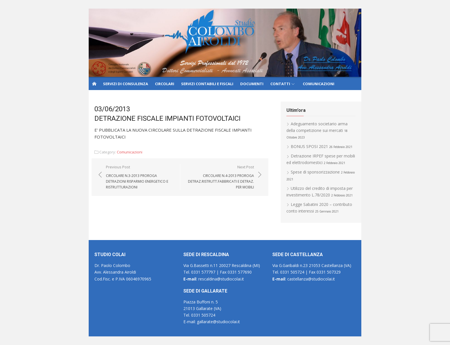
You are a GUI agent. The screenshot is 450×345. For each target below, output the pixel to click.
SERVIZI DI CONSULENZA (125, 83)
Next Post (220, 177)
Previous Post (140, 177)
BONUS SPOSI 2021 (309, 146)
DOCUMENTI (251, 83)
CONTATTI (280, 83)
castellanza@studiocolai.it (310, 279)
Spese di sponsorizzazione (315, 172)
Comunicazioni (129, 152)
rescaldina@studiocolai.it (220, 279)
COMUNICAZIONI (318, 83)
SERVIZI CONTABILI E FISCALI (207, 83)
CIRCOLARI (164, 83)
